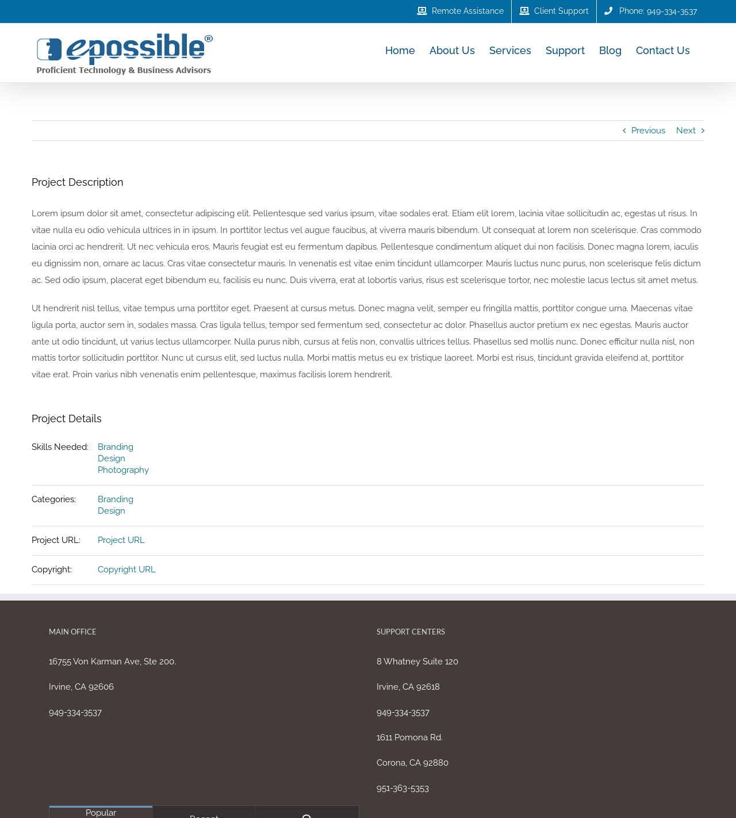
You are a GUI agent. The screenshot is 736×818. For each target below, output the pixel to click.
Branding (115, 447)
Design (111, 458)
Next (686, 130)
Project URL (121, 540)
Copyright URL (127, 569)
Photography (123, 470)
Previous (648, 130)
